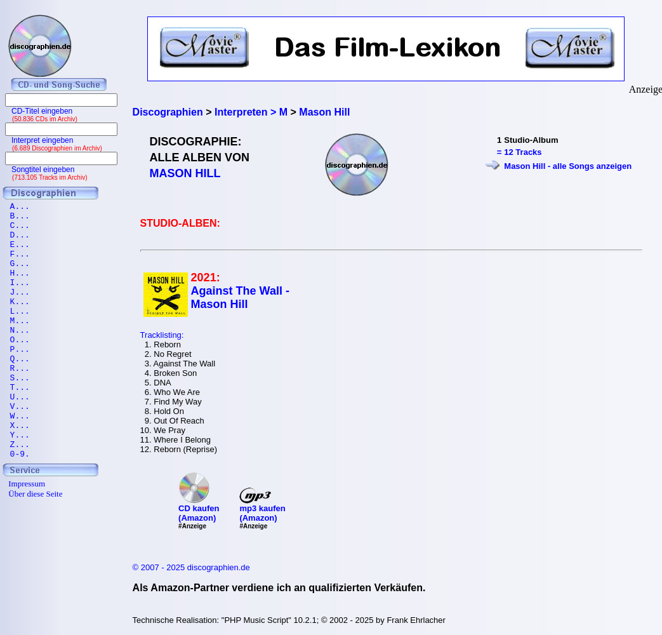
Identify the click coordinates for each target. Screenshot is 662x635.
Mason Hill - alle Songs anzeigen (568, 166)
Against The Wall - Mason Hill (240, 297)
